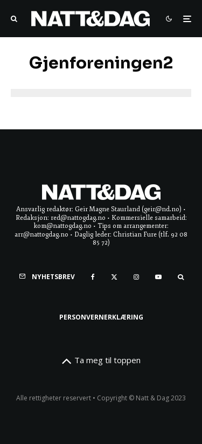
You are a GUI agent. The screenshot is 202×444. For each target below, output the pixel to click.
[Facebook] (93, 277)
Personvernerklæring (101, 317)
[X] (114, 277)
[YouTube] (158, 277)
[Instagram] (136, 277)
